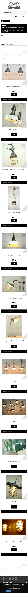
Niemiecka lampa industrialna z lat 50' (14, 169)
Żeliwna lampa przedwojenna (14, 212)
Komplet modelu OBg (14, 461)
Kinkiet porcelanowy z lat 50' (14, 298)
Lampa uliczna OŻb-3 (14, 129)
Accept (8, 591)
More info (14, 591)
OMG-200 (14, 501)
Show (2, 44)
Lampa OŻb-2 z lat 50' (14, 255)
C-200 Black (14, 421)
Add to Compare (8, 99)
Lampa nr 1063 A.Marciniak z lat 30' (14, 341)
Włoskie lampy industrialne (14, 86)
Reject (19, 591)
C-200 (14, 381)
